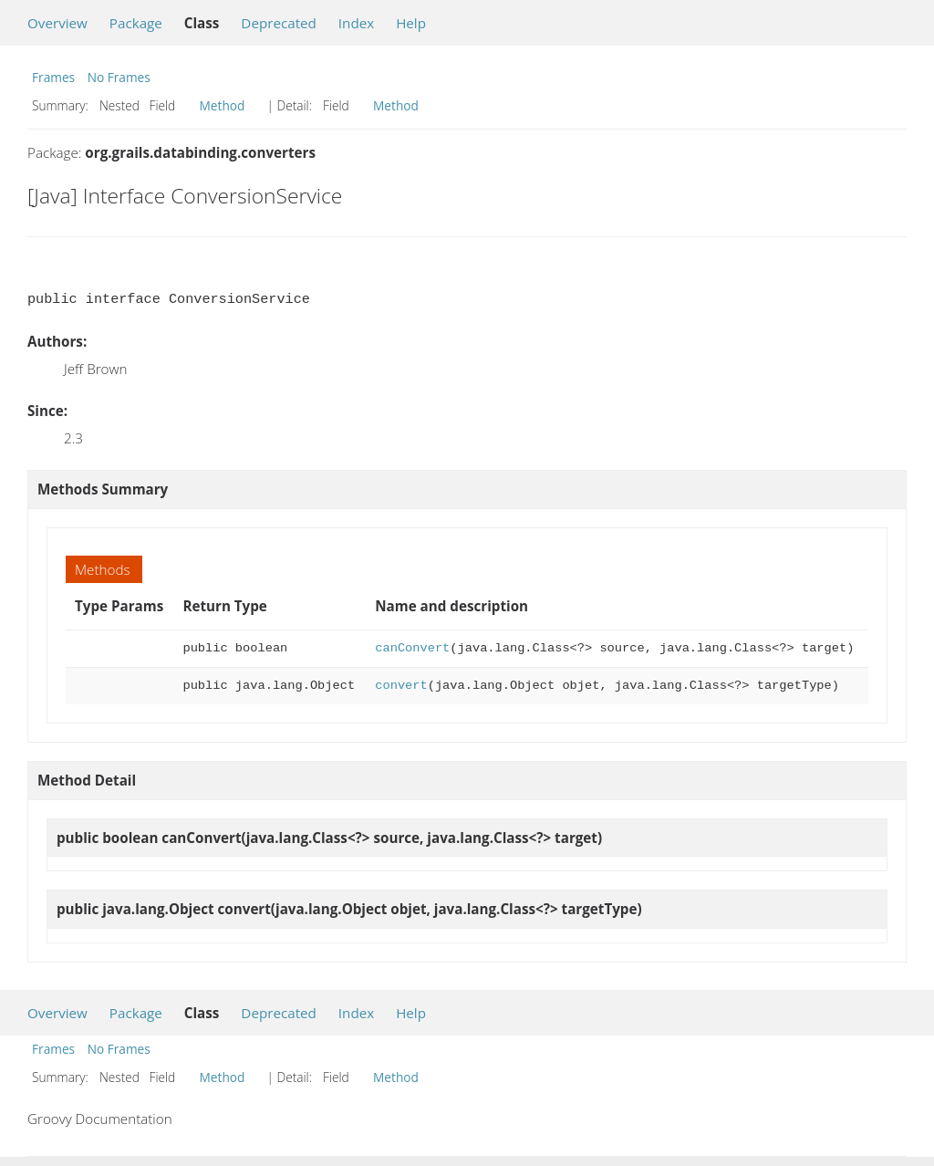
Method (222, 105)
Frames (53, 77)
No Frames (119, 77)
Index (356, 23)
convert (401, 685)
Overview (57, 23)
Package (135, 23)
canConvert (412, 648)
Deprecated (279, 23)
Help (411, 23)
